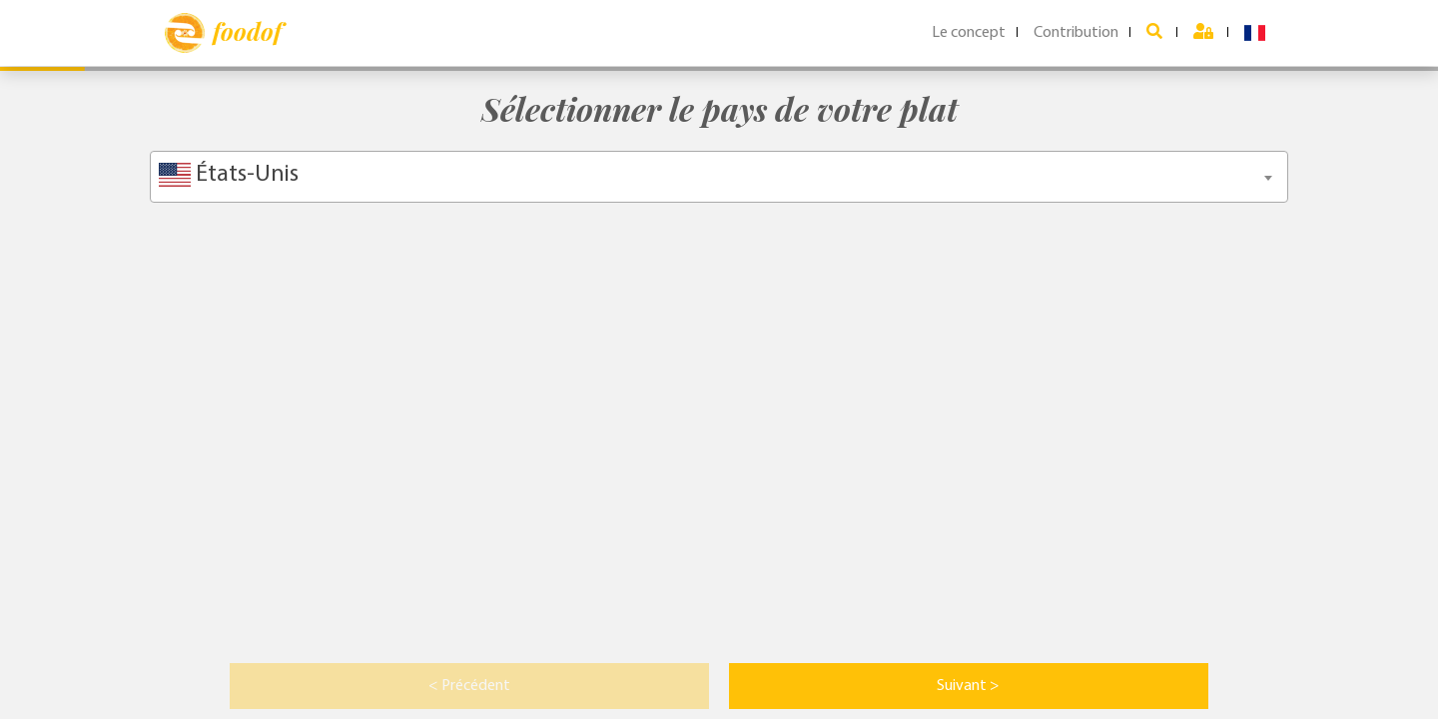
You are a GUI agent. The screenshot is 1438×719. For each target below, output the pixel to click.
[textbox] (719, 175)
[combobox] (719, 177)
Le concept (969, 33)
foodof (223, 33)
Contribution (1076, 33)
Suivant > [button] (968, 686)
